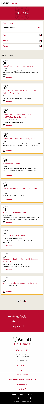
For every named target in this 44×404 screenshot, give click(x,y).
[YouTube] (17, 350)
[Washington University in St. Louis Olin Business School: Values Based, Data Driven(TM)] (22, 344)
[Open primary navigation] (41, 3)
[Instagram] (27, 350)
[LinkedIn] (22, 350)
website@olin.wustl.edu (22, 360)
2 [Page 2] (23, 301)
